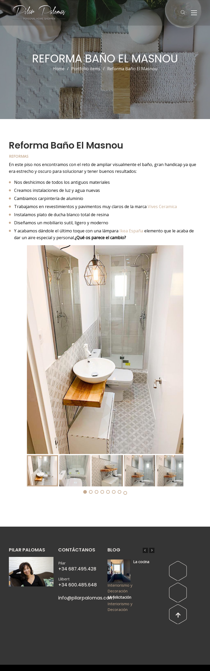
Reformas (18, 156)
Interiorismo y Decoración (119, 587)
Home (58, 69)
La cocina (141, 561)
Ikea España (131, 231)
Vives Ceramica (162, 206)
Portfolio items (89, 69)
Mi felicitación (119, 597)
